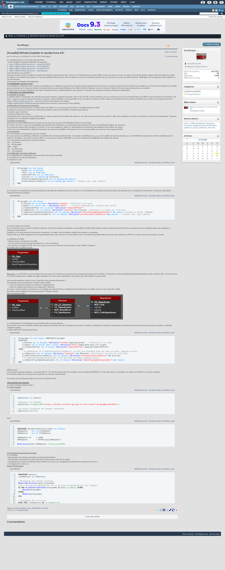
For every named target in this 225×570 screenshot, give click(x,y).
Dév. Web (80, 7)
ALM (55, 7)
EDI (88, 7)
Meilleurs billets (20, 17)
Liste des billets (92, 516)
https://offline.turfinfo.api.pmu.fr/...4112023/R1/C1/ (29, 68)
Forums (39, 2)
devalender (200, 123)
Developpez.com (201, 534)
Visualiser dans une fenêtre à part (162, 162)
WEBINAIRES (80, 10)
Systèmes (136, 7)
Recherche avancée (216, 17)
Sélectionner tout (141, 162)
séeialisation (37, 508)
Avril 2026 (203, 140)
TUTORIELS (62, 10)
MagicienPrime (199, 126)
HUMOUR (151, 10)
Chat (78, 2)
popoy (195, 128)
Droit (123, 2)
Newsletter (90, 2)
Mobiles (126, 7)
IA (49, 7)
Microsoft (63, 7)
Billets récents (7, 17)
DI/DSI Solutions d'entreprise (26, 7)
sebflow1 (203, 128)
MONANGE (212, 126)
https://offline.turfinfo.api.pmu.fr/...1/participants (28, 71)
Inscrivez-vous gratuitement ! (55, 13)
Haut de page (214, 534)
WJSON (27, 103)
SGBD (110, 7)
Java (71, 7)
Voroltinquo (21, 36)
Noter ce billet (170, 52)
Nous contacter (188, 534)
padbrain (188, 128)
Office (117, 7)
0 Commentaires (171, 57)
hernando (188, 126)
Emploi (103, 2)
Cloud (43, 7)
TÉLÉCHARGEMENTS (104, 10)
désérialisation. (21, 508)
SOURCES (119, 10)
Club (132, 2)
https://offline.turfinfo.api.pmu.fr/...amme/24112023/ (30, 64)
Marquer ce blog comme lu (196, 67)
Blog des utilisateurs (35, 17)
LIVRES (91, 10)
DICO (143, 10)
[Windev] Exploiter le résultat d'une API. (204, 108)
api (12, 508)
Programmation (99, 7)
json (29, 508)
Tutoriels (51, 2)
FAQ (61, 2)
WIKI (136, 10)
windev (45, 508)
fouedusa (210, 123)
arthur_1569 (189, 123)
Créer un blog (212, 44)
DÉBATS (128, 10)
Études (114, 2)
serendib (211, 128)
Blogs (69, 2)
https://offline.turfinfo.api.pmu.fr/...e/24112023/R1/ (29, 66)
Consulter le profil (192, 64)
